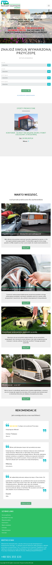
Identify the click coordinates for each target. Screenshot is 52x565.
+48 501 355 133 (11, 556)
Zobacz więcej (26, 503)
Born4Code (29, 563)
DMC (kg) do (4, 81)
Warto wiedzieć (6, 525)
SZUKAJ (26, 90)
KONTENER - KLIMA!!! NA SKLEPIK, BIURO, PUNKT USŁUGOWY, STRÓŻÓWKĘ (26, 134)
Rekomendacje (6, 530)
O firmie (4, 527)
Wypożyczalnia (6, 520)
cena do (3, 68)
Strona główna (6, 515)
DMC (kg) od (4, 75)
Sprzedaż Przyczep (7, 517)
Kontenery (5, 522)
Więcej (25, 141)
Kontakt (4, 532)
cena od (3, 62)
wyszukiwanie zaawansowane (26, 95)
